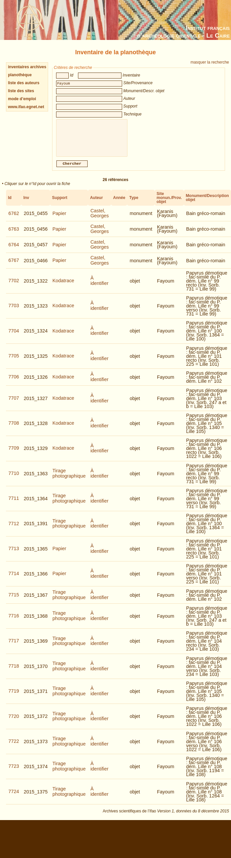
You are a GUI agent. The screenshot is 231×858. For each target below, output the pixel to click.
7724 (13, 796)
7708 (13, 427)
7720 (13, 721)
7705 (13, 360)
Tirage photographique (69, 478)
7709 (13, 452)
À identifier (99, 285)
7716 (13, 620)
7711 (13, 503)
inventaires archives (27, 67)
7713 (13, 553)
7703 (13, 310)
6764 (13, 249)
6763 (13, 233)
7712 (13, 528)
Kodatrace (63, 285)
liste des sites (21, 91)
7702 (13, 285)
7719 (13, 695)
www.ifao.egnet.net (26, 107)
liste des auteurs (23, 83)
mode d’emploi (22, 99)
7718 (13, 670)
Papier (59, 218)
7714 (13, 578)
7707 (13, 402)
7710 (13, 478)
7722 (13, 746)
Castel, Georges (99, 218)
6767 (13, 265)
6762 (13, 218)
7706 (13, 381)
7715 (13, 599)
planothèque (20, 75)
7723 (13, 770)
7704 (13, 335)
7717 (13, 645)
